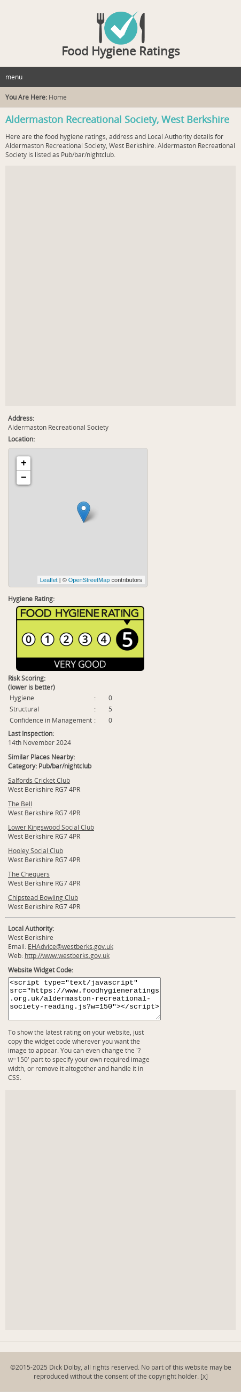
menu (13, 76)
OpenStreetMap (89, 580)
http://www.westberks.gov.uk (67, 955)
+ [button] (24, 463)
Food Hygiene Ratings (120, 51)
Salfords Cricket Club (39, 780)
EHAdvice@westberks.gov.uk (70, 946)
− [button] (24, 477)
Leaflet (49, 580)
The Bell (20, 803)
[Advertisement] (120, 286)
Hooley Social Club (35, 850)
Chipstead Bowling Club (43, 897)
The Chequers (29, 874)
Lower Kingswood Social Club (51, 827)
